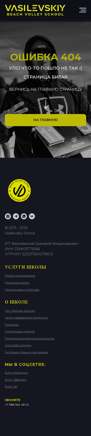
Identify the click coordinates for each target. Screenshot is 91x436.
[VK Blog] (32, 216)
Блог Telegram (15, 379)
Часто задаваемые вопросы (26, 317)
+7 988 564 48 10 (17, 404)
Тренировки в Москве (22, 289)
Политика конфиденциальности (29, 338)
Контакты (12, 324)
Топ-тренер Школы (20, 311)
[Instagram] (8, 216)
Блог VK (11, 386)
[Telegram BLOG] (16, 216)
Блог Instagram (16, 372)
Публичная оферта (20, 331)
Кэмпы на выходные (20, 275)
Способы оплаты (18, 345)
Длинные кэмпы (17, 282)
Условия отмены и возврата (26, 352)
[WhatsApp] (24, 216)
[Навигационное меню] (82, 10)
